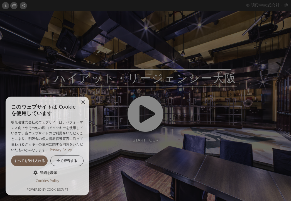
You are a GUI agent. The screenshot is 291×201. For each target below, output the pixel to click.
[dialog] (47, 146)
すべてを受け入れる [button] (29, 160)
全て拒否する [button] (67, 160)
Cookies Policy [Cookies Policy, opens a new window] (47, 180)
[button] (47, 172)
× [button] (83, 102)
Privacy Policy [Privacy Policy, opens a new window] (61, 149)
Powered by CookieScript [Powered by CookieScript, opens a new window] (47, 189)
